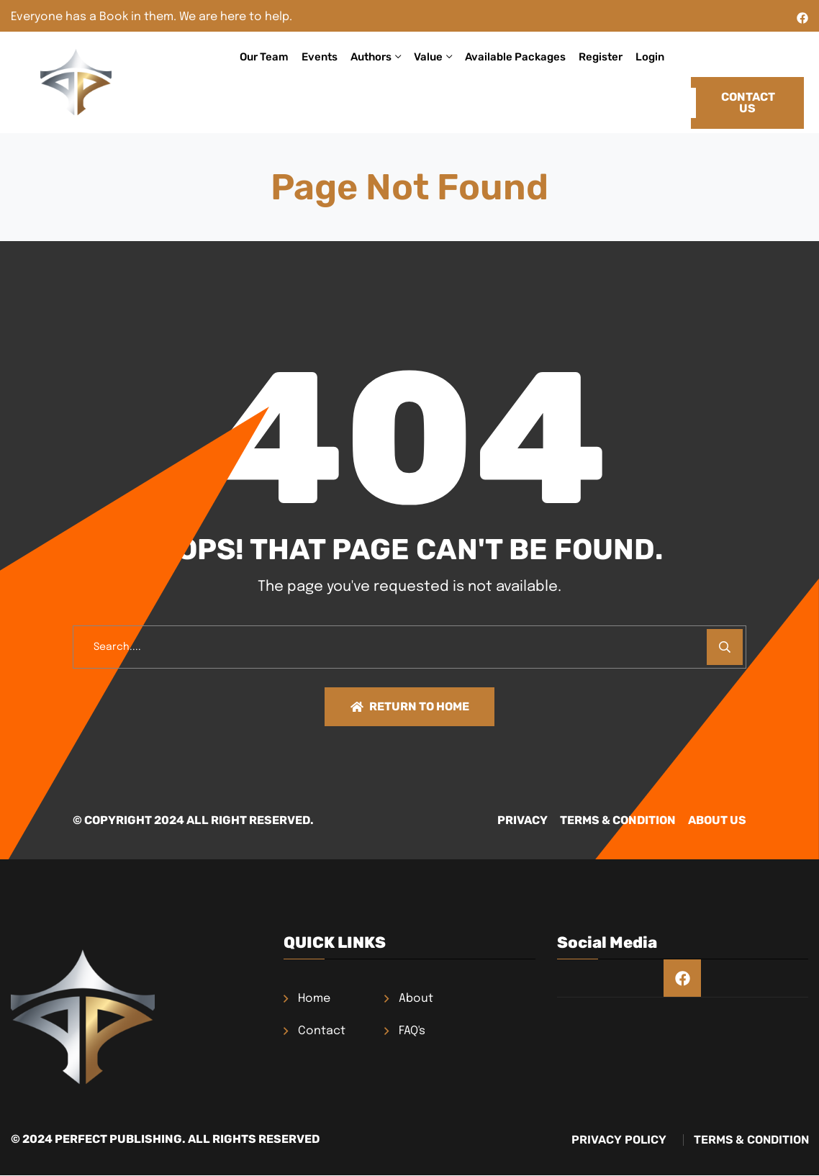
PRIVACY (488, 822)
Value (428, 56)
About (416, 1001)
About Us (717, 822)
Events (320, 56)
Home (314, 1001)
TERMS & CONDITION (601, 822)
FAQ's (412, 1033)
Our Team (264, 56)
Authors (371, 56)
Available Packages (515, 56)
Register (601, 56)
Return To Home (409, 707)
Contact (321, 1033)
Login (649, 56)
